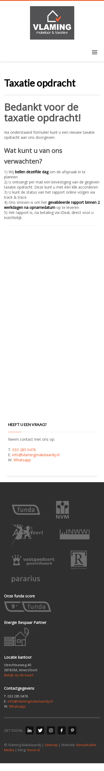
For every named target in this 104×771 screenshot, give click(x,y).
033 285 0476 (24, 449)
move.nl (33, 749)
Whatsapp (22, 459)
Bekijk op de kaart (18, 675)
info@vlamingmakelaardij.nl (36, 454)
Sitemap (51, 744)
